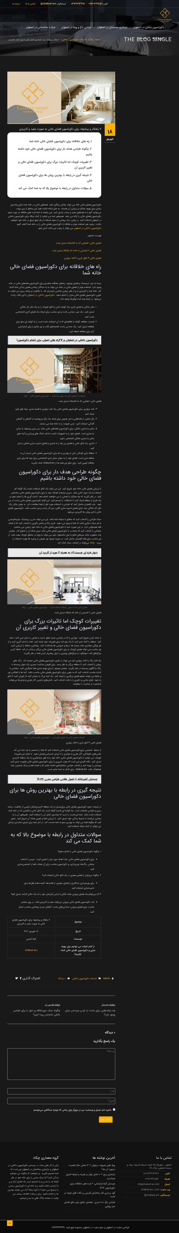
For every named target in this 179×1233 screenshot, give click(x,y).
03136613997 (78, 4)
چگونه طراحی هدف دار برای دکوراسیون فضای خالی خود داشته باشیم (55, 152)
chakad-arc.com (150, 1190)
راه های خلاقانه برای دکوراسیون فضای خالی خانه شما (59, 141)
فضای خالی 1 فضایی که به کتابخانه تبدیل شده (78, 243)
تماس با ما (30, 4)
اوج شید (70, 1227)
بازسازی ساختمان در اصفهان (112, 27)
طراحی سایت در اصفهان (117, 1227)
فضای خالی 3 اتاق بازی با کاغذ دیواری (82, 258)
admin (106, 978)
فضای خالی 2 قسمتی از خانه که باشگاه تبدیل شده (76, 250)
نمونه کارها (158, 38)
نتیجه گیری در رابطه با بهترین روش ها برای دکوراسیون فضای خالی (55, 178)
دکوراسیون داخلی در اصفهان (148, 27)
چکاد (92, 543)
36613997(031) (151, 1173)
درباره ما (16, 4)
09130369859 (95, 4)
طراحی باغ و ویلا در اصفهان (76, 27)
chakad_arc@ (151, 1195)
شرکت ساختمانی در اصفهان (40, 27)
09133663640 (58, 1227)
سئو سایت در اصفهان (93, 1227)
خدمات (142, 38)
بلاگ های (39, 1198)
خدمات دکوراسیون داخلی (84, 978)
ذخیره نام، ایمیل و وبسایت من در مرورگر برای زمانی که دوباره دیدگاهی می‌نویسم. (72, 1110)
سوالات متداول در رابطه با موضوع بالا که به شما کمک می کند (53, 188)
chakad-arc (31, 950)
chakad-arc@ (48, 4)
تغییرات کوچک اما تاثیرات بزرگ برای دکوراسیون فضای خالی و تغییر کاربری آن (55, 165)
